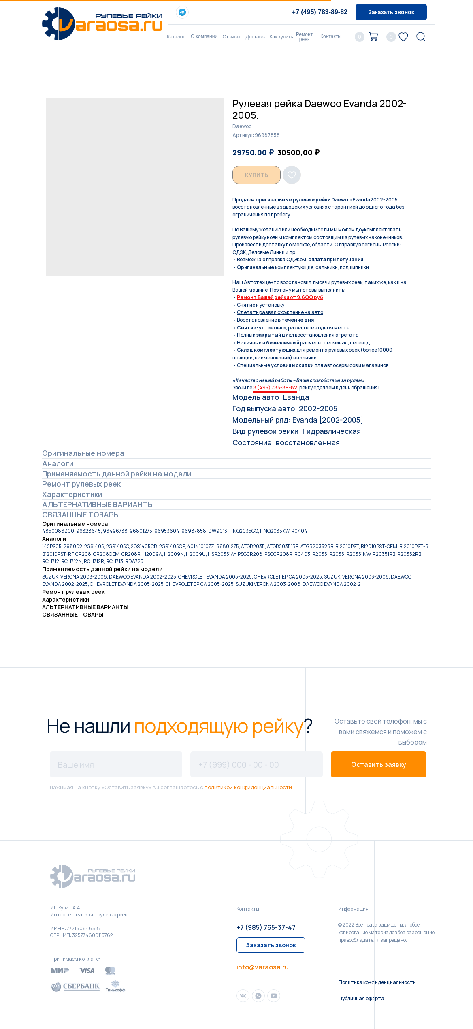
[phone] (256, 764)
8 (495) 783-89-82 (275, 387)
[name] (116, 764)
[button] (391, 12)
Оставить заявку (378, 764)
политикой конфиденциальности (248, 787)
